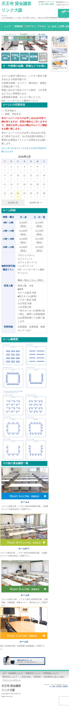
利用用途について (50, 673)
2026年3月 (34, 202)
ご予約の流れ (25, 677)
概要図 (33, 56)
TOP (4, 673)
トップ (7, 26)
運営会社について (9, 677)
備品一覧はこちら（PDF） (31, 280)
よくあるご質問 (53, 30)
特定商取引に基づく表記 (54, 677)
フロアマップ (30, 30)
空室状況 (18, 26)
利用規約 (37, 677)
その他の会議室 (42, 57)
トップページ (10, 34)
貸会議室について (15, 673)
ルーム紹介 (5, 56)
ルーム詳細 (24, 56)
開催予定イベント (33, 673)
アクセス (41, 26)
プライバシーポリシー (11, 680)
